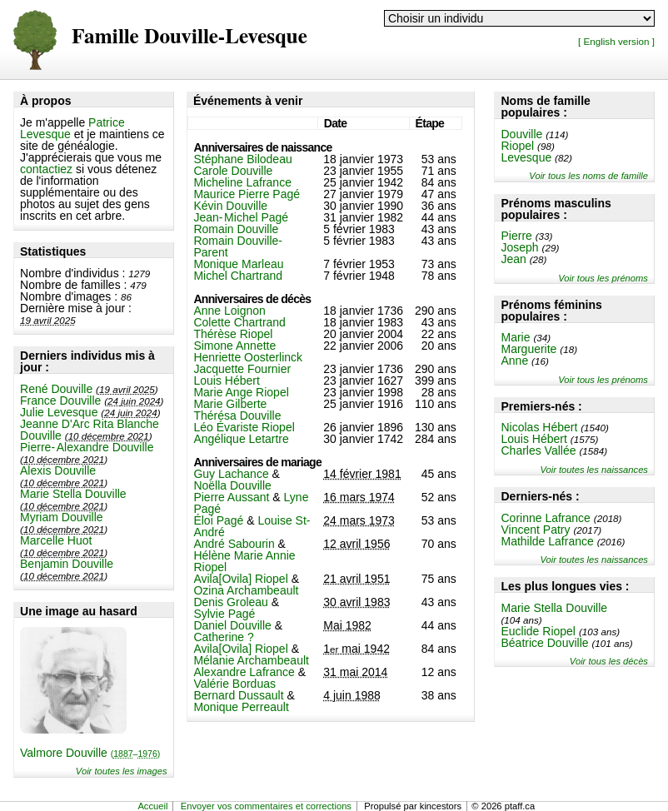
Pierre (516, 235)
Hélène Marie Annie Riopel (244, 561)
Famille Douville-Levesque (189, 37)
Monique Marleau (238, 264)
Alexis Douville (58, 470)
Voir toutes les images (121, 771)
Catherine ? (223, 637)
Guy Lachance (230, 473)
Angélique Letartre (240, 438)
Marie (515, 337)
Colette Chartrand (239, 322)
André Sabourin (233, 543)
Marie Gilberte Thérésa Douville (237, 409)
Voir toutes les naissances (594, 470)
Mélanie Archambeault (251, 660)
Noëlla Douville (232, 485)
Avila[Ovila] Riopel (240, 578)
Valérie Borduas (234, 683)
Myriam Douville (61, 517)
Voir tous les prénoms (603, 278)
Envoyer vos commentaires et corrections (266, 806)
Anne (514, 360)
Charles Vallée (538, 450)
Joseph (519, 247)
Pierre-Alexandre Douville (86, 447)
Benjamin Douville (66, 563)
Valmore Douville (90, 752)
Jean (513, 259)
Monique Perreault (240, 707)
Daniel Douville (232, 625)
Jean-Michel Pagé (240, 217)
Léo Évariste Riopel (243, 427)
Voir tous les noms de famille (588, 176)
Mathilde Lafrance (547, 541)
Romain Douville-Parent (237, 246)
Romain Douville (235, 229)
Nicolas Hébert (539, 427)
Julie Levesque (58, 412)
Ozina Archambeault (245, 590)
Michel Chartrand (237, 275)
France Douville (60, 400)
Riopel (517, 145)
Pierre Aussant (231, 497)
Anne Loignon (229, 310)
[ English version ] (616, 41)
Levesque (526, 157)
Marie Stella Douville (73, 493)
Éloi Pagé (218, 520)
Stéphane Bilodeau (242, 159)
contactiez (46, 169)
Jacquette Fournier (242, 369)
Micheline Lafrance (242, 182)
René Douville (56, 389)
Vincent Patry (535, 529)
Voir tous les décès (609, 661)
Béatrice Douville (544, 642)
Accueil (152, 806)
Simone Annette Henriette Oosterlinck (247, 351)
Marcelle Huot (56, 540)
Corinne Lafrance (545, 518)
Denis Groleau (230, 602)
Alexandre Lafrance (243, 672)
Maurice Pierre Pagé (246, 194)
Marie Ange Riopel (240, 392)
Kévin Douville (230, 205)
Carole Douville (232, 170)
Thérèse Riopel (232, 334)
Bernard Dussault (238, 695)
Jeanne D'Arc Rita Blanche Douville (89, 429)
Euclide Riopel (538, 631)
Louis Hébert (533, 438)
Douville (521, 134)
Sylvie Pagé (224, 613)
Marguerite (528, 349)
